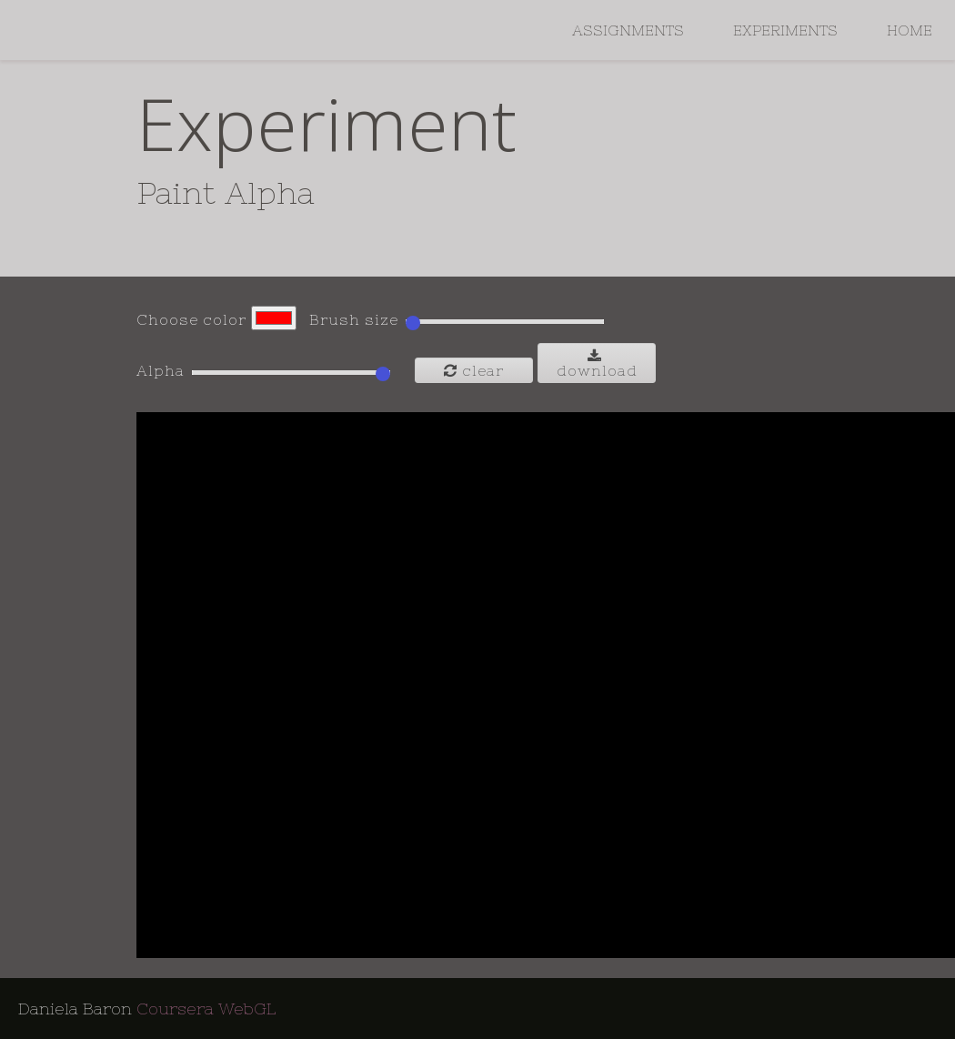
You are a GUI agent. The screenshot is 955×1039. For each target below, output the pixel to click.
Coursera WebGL (206, 1008)
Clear (474, 370)
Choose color (191, 319)
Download (597, 363)
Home (909, 30)
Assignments (628, 30)
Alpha (160, 370)
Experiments (785, 30)
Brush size (353, 319)
